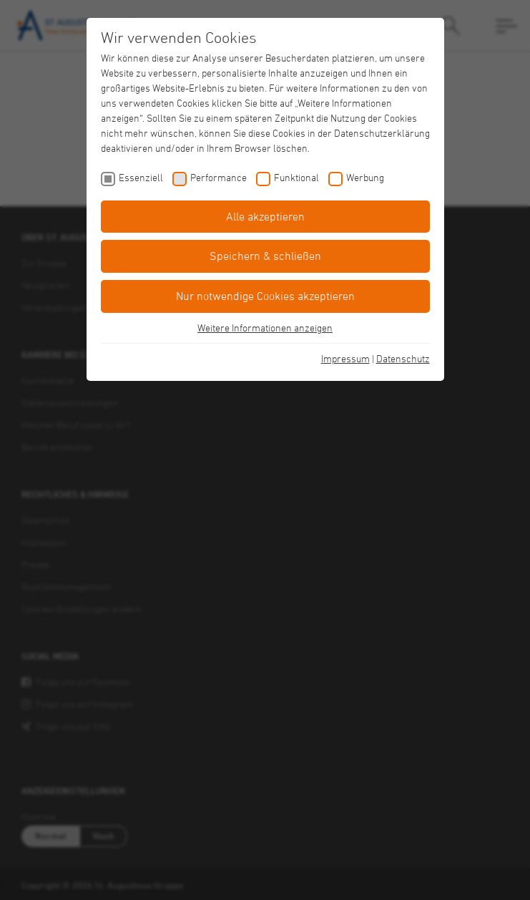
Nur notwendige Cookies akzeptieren (265, 295)
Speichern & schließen (265, 255)
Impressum (345, 358)
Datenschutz (403, 358)
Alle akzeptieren (265, 216)
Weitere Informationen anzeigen (265, 327)
